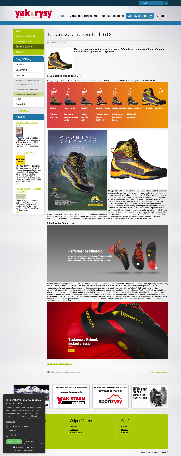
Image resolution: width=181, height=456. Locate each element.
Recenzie (20, 75)
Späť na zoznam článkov (59, 363)
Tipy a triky (21, 104)
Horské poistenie (112, 16)
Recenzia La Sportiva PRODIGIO (27, 80)
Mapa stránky (76, 432)
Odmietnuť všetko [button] (33, 442)
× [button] (43, 397)
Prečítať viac (10, 422)
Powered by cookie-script (24, 450)
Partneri (73, 427)
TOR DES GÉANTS (25, 153)
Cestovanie (21, 70)
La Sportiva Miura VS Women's (27, 89)
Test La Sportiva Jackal (24, 85)
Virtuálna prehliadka (83, 16)
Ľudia (18, 99)
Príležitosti (126, 432)
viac (17, 148)
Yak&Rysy (23, 110)
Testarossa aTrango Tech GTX (27, 94)
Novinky (20, 64)
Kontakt (161, 16)
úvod (62, 16)
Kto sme (125, 427)
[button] (24, 447)
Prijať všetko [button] (14, 442)
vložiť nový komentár (158, 372)
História (124, 429)
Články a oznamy (140, 16)
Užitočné (73, 429)
